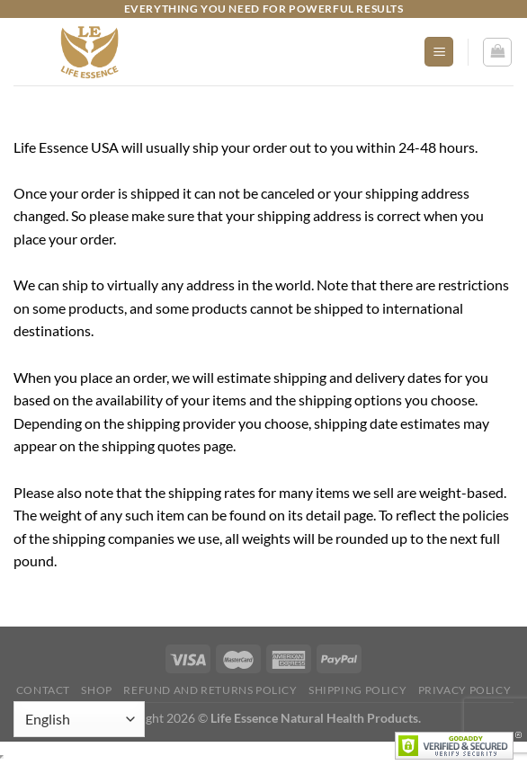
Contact (43, 690)
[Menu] (438, 52)
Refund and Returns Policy (210, 690)
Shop (96, 690)
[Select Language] (79, 719)
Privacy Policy (465, 690)
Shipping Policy (357, 690)
